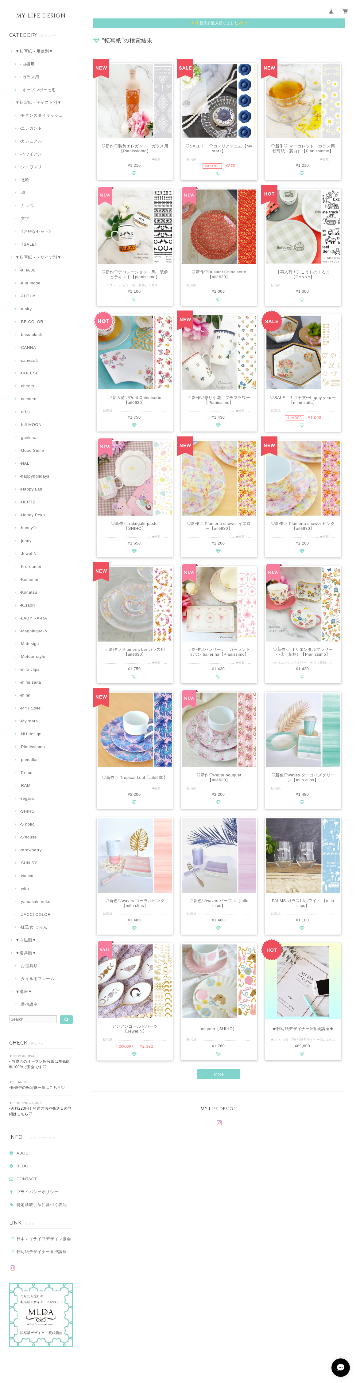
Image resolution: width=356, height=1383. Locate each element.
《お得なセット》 (36, 231)
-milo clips (29, 669)
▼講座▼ (23, 991)
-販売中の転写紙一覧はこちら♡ (37, 1087)
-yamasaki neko (34, 901)
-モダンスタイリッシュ (41, 115)
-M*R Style (30, 708)
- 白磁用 (27, 64)
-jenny (25, 540)
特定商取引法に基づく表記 (42, 1204)
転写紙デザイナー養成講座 (42, 1251)
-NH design (30, 734)
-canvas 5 (29, 360)
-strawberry (30, 850)
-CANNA (27, 347)
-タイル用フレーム (36, 978)
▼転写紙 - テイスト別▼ (38, 102)
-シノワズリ (30, 167)
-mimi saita (30, 682)
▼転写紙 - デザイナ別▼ (38, 257)
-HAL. (25, 463)
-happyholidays (34, 476)
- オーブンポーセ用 (37, 90)
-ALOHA (27, 296)
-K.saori (27, 605)
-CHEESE (29, 373)
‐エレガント (30, 128)
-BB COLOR (31, 321)
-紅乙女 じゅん (33, 927)
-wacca (26, 875)
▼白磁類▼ (25, 940)
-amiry (25, 309)
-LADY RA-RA (33, 618)
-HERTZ (27, 502)
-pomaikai (29, 759)
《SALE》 (29, 244)
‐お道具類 (28, 965)
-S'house (28, 837)
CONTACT (27, 1179)
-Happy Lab (30, 489)
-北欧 (24, 180)
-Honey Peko (32, 515)
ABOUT (24, 1153)
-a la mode (30, 283)
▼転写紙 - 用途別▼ (34, 51)
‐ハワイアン (30, 154)
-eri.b (24, 411)
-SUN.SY (28, 863)
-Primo (26, 772)
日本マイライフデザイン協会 (44, 1238)
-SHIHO (27, 811)
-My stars (28, 721)
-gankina (28, 437)
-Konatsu (28, 592)
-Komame (28, 579)
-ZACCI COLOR (35, 914)
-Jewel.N (28, 553)
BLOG (23, 1166)
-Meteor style (32, 656)
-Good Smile (31, 450)
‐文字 (24, 218)
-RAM (24, 785)
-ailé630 (27, 270)
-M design (29, 643)
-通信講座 (28, 1004)
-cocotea (28, 399)
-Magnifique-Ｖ (33, 631)
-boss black (30, 334)
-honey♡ (28, 527)
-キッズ (26, 205)
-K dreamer (30, 566)
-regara (26, 798)
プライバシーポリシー (38, 1192)
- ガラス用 (29, 77)
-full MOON (30, 424)
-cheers (26, 386)
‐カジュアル (30, 141)
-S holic (26, 824)
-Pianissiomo (32, 746)
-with (24, 888)
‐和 (22, 192)
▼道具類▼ (25, 953)
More (219, 1076)
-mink (24, 695)
